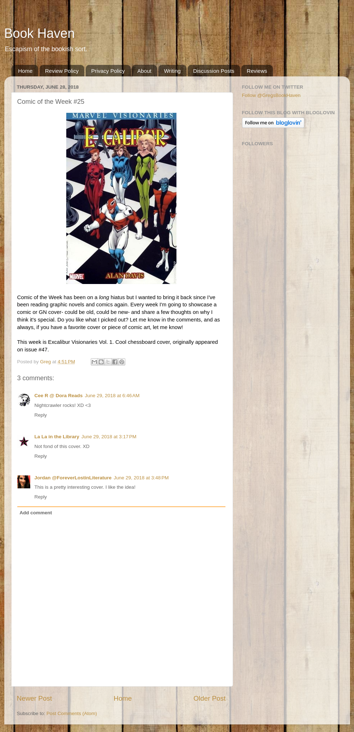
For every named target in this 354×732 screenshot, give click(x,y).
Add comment (35, 512)
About (144, 71)
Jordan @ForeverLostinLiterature (73, 477)
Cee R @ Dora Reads (59, 395)
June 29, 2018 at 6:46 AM (112, 395)
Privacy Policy (108, 71)
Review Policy (62, 71)
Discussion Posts (213, 71)
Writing (172, 71)
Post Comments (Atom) (71, 713)
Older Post (209, 698)
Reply (41, 415)
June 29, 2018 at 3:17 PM (108, 436)
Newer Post (34, 698)
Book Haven (39, 33)
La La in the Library (57, 436)
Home (25, 71)
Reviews (257, 71)
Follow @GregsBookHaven (271, 95)
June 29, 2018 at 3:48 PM (141, 477)
